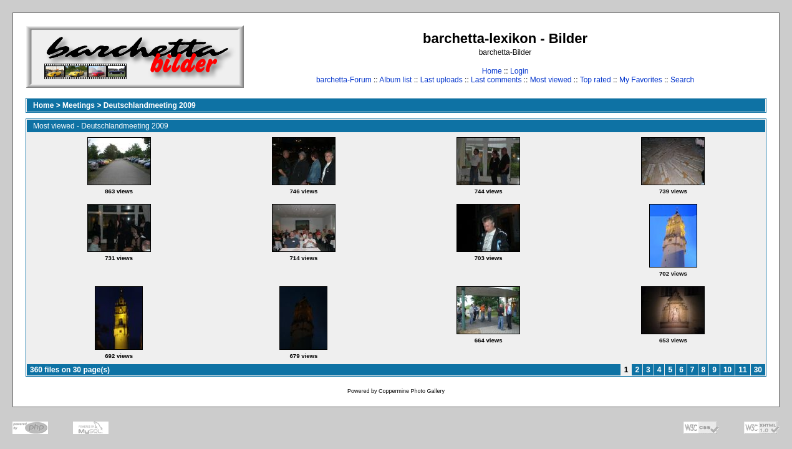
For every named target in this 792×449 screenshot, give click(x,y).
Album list (395, 79)
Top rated (595, 79)
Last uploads (441, 79)
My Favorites (640, 79)
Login (519, 71)
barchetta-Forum (344, 79)
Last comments (496, 79)
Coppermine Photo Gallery (412, 391)
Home (492, 71)
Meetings (78, 105)
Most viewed (551, 79)
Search (682, 79)
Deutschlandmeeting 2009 (150, 105)
